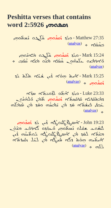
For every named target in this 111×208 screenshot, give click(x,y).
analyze (75, 43)
